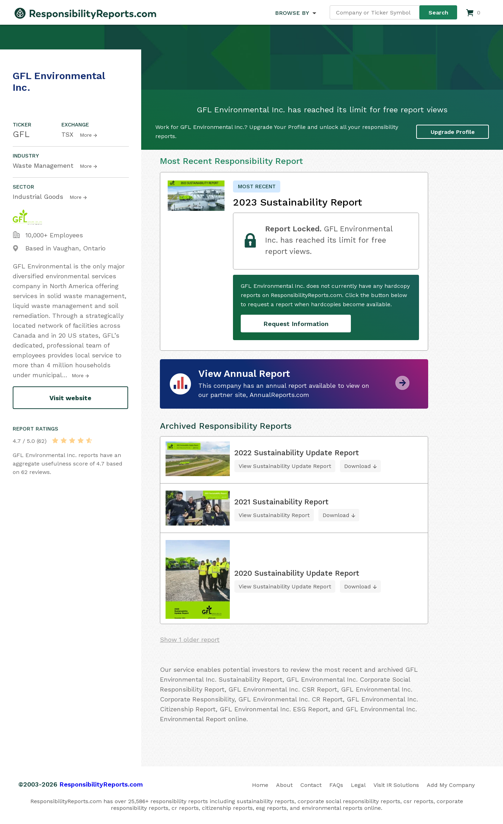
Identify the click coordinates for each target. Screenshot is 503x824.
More (86, 135)
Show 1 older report (190, 639)
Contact (311, 785)
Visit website (70, 398)
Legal (358, 785)
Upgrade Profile (453, 132)
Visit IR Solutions (396, 785)
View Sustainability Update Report (285, 466)
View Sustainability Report (274, 515)
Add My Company (451, 785)
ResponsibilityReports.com (101, 784)
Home (260, 785)
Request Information (296, 323)
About (284, 785)
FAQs (336, 785)
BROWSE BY (292, 13)
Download (357, 466)
